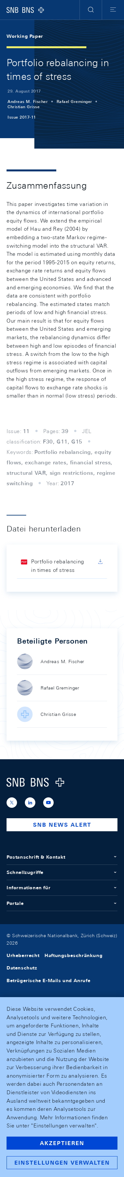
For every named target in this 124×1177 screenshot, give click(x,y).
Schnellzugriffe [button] (62, 872)
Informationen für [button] (62, 887)
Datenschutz (22, 968)
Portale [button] (62, 903)
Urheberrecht (23, 955)
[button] (91, 10)
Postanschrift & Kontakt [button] (62, 857)
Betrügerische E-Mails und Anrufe (48, 980)
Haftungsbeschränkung (73, 955)
